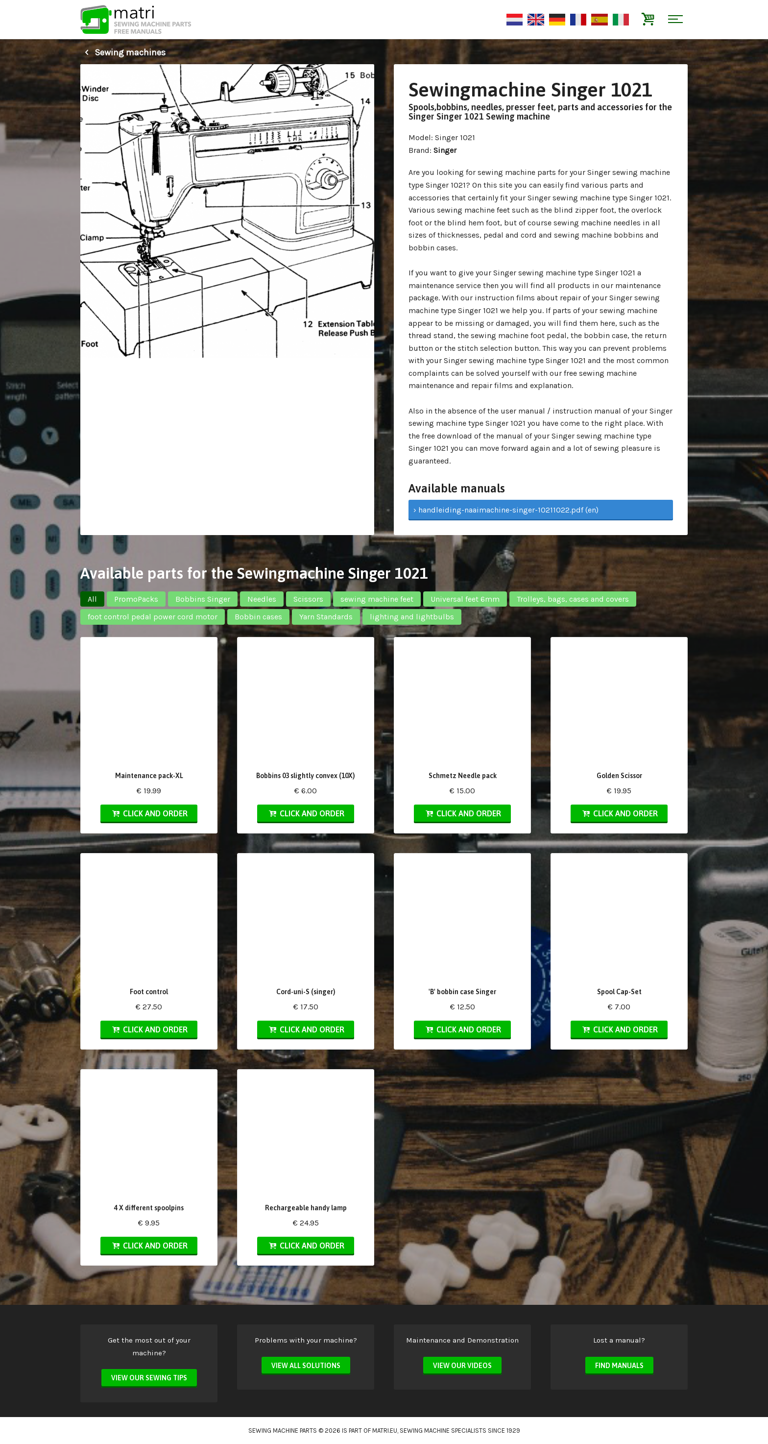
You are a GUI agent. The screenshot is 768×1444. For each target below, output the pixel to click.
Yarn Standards (326, 616)
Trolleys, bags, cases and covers (573, 599)
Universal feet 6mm (465, 599)
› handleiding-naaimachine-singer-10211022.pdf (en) (506, 509)
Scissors (308, 599)
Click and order (149, 813)
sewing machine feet (376, 599)
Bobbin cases (258, 616)
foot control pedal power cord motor (152, 616)
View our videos (462, 1366)
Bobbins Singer (202, 599)
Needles (261, 599)
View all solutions (305, 1366)
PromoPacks (136, 599)
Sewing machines (123, 52)
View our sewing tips (149, 1378)
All (92, 599)
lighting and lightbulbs (412, 616)
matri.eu (384, 1430)
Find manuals (619, 1366)
